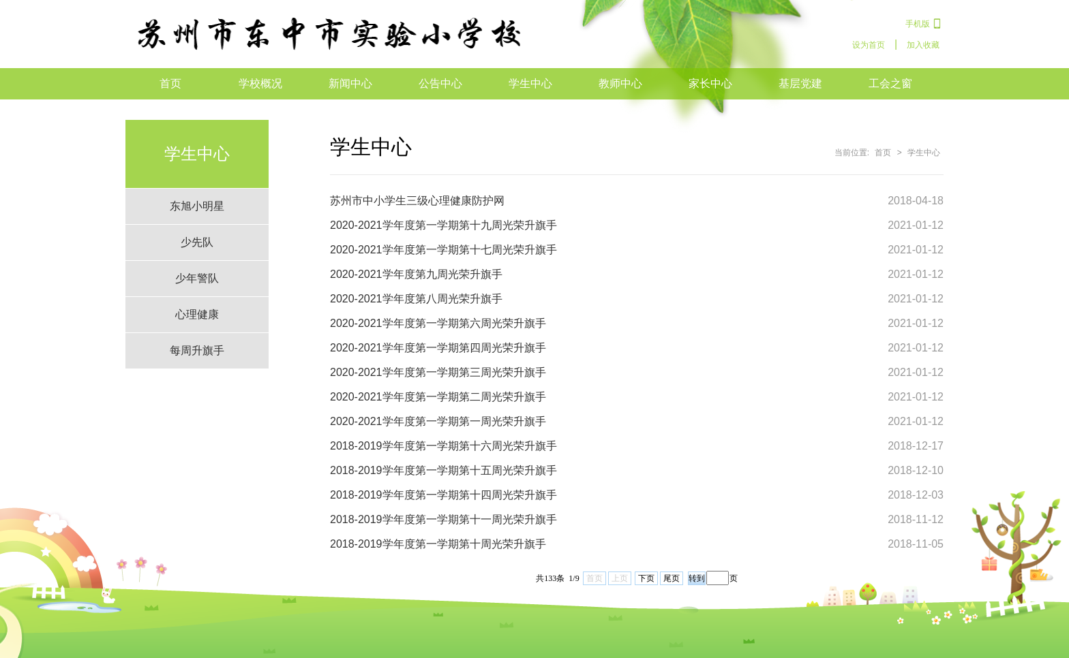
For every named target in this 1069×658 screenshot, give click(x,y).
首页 (170, 83)
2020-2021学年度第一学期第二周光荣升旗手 (438, 397)
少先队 (197, 242)
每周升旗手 (197, 350)
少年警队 (197, 278)
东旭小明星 (197, 206)
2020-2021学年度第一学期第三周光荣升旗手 (438, 372)
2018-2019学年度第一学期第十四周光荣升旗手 (443, 495)
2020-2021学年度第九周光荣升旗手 (416, 274)
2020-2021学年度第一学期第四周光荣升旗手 (438, 348)
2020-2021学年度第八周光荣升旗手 (416, 298)
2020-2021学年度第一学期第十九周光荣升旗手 (443, 225)
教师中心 (620, 83)
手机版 (917, 24)
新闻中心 (350, 83)
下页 (646, 578)
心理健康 (197, 314)
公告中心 (440, 83)
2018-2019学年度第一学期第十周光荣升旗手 (438, 544)
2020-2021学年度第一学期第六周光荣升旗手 (438, 323)
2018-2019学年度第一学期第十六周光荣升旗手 (443, 446)
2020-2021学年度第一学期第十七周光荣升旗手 (443, 249)
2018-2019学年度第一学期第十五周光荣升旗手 (443, 470)
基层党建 (800, 83)
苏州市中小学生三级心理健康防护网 (417, 200)
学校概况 (260, 83)
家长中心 (710, 83)
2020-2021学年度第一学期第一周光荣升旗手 (438, 421)
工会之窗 (890, 83)
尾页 (671, 578)
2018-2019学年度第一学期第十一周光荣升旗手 (443, 519)
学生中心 (530, 83)
